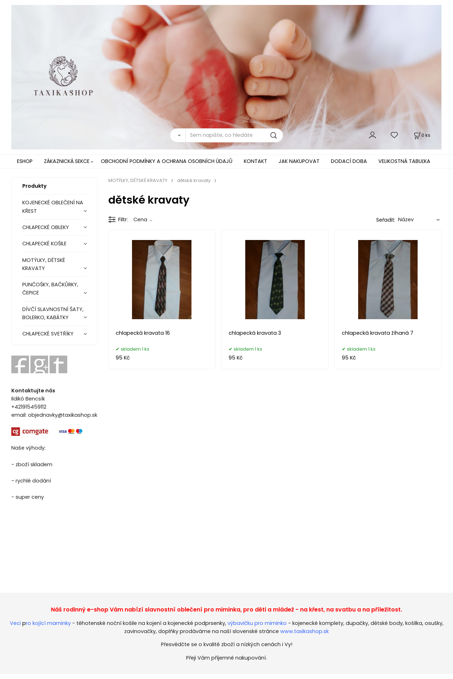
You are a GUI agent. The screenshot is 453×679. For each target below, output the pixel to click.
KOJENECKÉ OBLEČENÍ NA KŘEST (52, 206)
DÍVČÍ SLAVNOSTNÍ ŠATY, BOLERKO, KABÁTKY (53, 313)
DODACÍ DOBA (349, 161)
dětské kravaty (194, 180)
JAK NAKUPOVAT (299, 161)
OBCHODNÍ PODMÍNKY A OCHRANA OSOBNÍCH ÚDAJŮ (167, 161)
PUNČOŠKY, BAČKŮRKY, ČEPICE (50, 288)
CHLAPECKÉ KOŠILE (44, 243)
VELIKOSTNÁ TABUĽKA (404, 161)
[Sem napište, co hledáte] (234, 135)
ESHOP (25, 161)
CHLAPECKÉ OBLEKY (45, 227)
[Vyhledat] (177, 135)
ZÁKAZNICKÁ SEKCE (67, 161)
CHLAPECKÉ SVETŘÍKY (48, 333)
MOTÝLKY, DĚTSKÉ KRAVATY (43, 264)
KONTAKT (255, 161)
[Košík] (421, 135)
